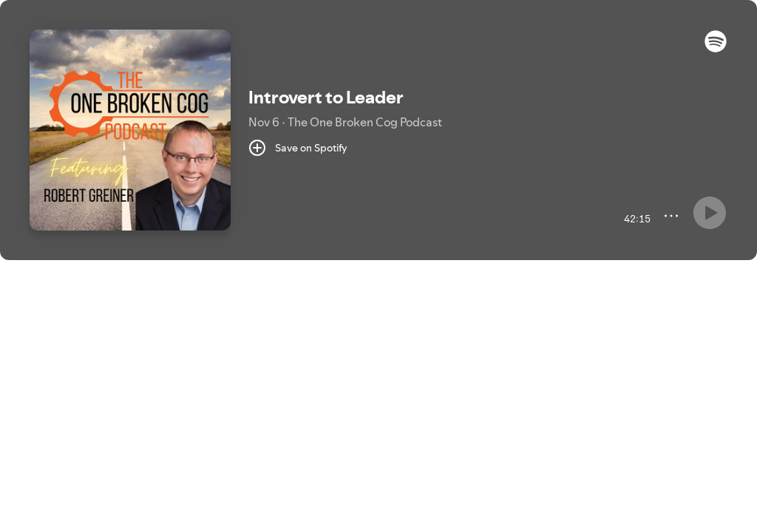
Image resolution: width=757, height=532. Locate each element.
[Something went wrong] (709, 213)
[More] (671, 216)
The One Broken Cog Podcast (365, 122)
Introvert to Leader (326, 97)
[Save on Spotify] (297, 148)
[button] (715, 49)
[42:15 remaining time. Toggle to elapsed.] (635, 219)
